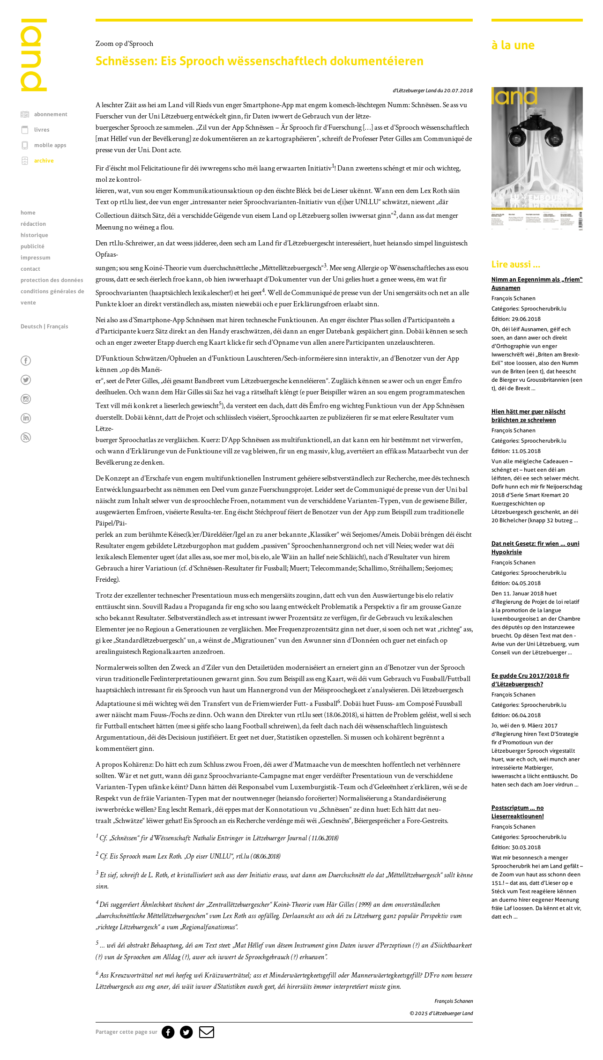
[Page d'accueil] (34, 89)
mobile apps (50, 145)
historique (34, 235)
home (28, 212)
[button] (205, 1032)
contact (30, 269)
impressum (36, 257)
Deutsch (31, 326)
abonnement (50, 114)
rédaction (33, 224)
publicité (33, 246)
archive (44, 160)
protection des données (52, 280)
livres (42, 129)
